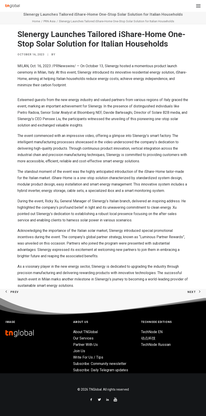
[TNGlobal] (12, 6)
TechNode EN (152, 332)
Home (36, 21)
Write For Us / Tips (88, 357)
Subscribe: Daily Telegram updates (100, 370)
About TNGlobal (85, 332)
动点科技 (148, 338)
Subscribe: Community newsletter (99, 364)
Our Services (83, 338)
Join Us (79, 351)
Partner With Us (85, 344)
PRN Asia (49, 21)
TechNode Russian (156, 344)
